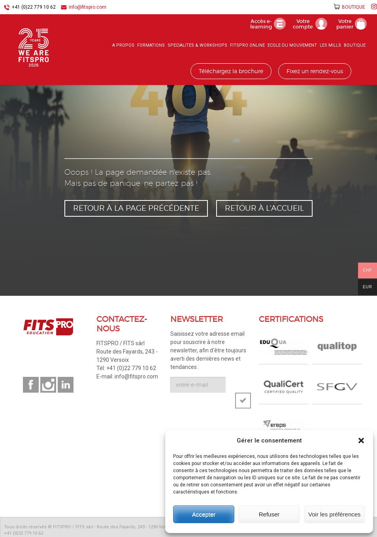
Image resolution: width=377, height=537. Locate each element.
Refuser (269, 514)
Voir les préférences (334, 514)
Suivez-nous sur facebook (31, 385)
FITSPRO (35, 48)
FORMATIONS (151, 45)
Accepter (203, 514)
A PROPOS (123, 45)
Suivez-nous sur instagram (48, 385)
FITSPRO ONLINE (247, 45)
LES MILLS (330, 45)
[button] (361, 440)
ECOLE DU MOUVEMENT (292, 45)
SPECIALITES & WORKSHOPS (197, 45)
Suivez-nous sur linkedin (66, 385)
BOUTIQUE (353, 7)
